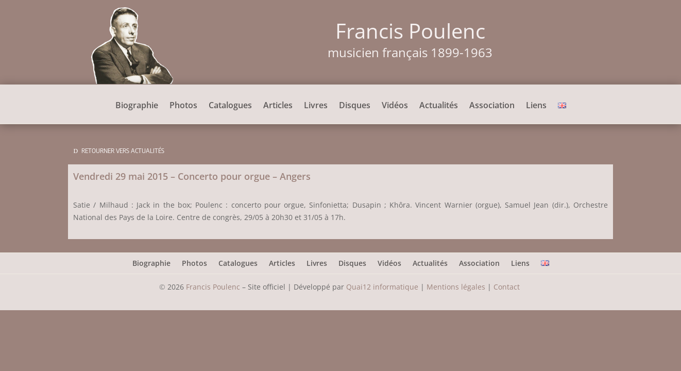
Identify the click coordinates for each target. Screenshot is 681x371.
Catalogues (230, 106)
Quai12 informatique (382, 287)
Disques (354, 106)
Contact (507, 287)
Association (492, 106)
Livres (316, 106)
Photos (183, 106)
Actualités (438, 106)
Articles (278, 106)
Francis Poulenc (213, 287)
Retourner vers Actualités (122, 151)
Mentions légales (456, 287)
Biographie (136, 106)
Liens (536, 106)
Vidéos (395, 106)
